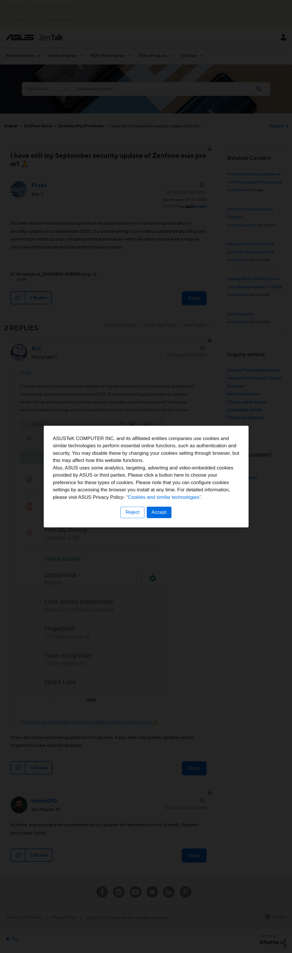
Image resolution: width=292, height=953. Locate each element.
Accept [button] (159, 512)
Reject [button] (132, 512)
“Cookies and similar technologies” (163, 497)
